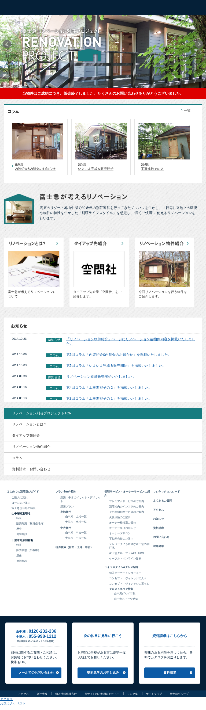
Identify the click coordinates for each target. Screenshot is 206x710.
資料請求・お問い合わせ (31, 469)
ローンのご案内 (21, 502)
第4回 (165, 166)
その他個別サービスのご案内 (126, 511)
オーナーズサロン (120, 533)
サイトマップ (154, 693)
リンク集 (132, 693)
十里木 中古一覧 (76, 537)
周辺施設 (21, 534)
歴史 (19, 528)
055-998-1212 (42, 636)
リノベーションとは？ (29, 424)
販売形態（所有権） (28, 550)
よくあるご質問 (162, 500)
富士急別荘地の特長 (24, 508)
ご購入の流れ (20, 497)
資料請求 (158, 527)
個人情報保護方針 (66, 693)
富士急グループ (179, 693)
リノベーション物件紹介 (31, 447)
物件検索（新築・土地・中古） (74, 547)
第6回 (39, 166)
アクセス (158, 509)
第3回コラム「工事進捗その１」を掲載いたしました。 (109, 398)
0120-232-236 (42, 631)
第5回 (102, 166)
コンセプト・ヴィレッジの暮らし (129, 583)
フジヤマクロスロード (166, 491)
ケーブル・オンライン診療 (125, 558)
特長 (19, 518)
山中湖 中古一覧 (76, 532)
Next (199, 44)
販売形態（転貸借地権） (31, 523)
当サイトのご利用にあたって (101, 693)
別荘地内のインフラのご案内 (126, 506)
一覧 (187, 111)
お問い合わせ (161, 537)
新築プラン (67, 506)
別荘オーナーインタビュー (125, 572)
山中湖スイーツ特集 (126, 598)
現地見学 (158, 546)
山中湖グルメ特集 (124, 593)
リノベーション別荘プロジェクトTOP (41, 413)
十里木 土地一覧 (76, 521)
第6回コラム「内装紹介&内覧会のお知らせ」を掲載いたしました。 (119, 355)
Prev (7, 44)
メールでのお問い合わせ (36, 672)
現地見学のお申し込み (103, 672)
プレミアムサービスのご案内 (126, 501)
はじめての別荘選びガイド (23, 491)
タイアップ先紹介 (26, 435)
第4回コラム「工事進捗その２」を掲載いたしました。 (109, 387)
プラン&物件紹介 (66, 491)
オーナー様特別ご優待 (122, 522)
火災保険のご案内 (120, 517)
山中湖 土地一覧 (76, 516)
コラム (17, 458)
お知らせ (158, 518)
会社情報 (41, 693)
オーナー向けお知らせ (122, 527)
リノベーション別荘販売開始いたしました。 (101, 377)
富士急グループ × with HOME (127, 553)
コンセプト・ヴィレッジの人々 (128, 578)
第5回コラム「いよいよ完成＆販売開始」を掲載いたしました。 (116, 366)
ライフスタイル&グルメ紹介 (121, 567)
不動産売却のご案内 (121, 538)
